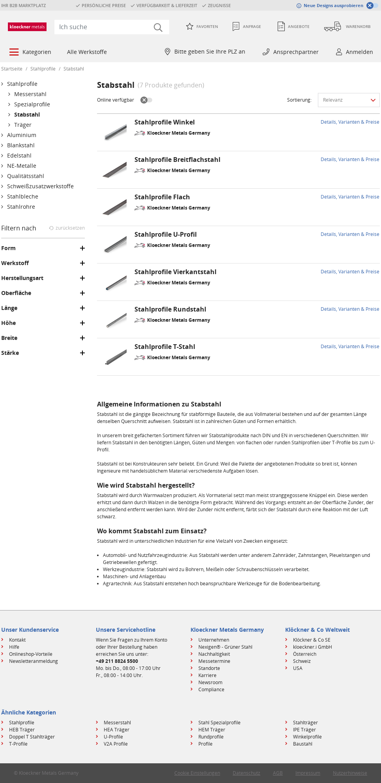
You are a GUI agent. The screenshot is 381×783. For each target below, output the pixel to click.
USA (298, 668)
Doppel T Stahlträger (32, 736)
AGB (278, 773)
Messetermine (214, 661)
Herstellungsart (22, 278)
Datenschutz (246, 773)
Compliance (211, 689)
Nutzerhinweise (350, 773)
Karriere (207, 675)
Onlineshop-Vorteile (30, 654)
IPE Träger (304, 729)
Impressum (307, 773)
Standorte (209, 668)
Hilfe (14, 647)
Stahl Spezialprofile (219, 722)
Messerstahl (117, 722)
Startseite (11, 68)
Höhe (8, 323)
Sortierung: (299, 99)
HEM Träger (211, 729)
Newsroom (210, 682)
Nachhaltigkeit (214, 654)
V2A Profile (116, 743)
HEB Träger (22, 729)
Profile (205, 743)
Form (8, 248)
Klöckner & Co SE (312, 639)
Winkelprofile (307, 736)
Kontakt (17, 639)
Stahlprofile (43, 68)
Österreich (304, 654)
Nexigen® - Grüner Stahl (225, 647)
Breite (9, 337)
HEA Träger (116, 729)
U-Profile (113, 736)
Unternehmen (213, 639)
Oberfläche (16, 293)
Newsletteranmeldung (33, 661)
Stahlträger (305, 722)
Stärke (10, 352)
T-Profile (18, 743)
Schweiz (302, 661)
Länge (9, 308)
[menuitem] (29, 52)
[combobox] (111, 26)
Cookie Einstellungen (197, 773)
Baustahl (302, 743)
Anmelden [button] (359, 52)
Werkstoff (15, 263)
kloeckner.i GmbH (312, 647)
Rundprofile (211, 736)
